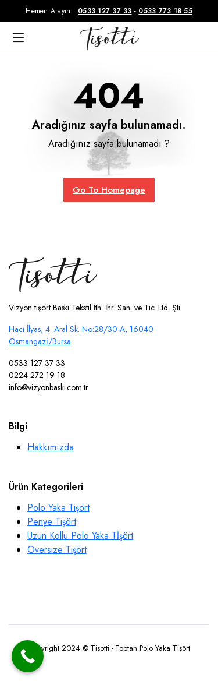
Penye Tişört (51, 521)
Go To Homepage (109, 190)
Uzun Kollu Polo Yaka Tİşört (80, 535)
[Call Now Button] (28, 656)
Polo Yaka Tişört (58, 507)
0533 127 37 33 (105, 11)
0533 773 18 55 (165, 11)
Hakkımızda (50, 447)
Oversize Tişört (57, 549)
